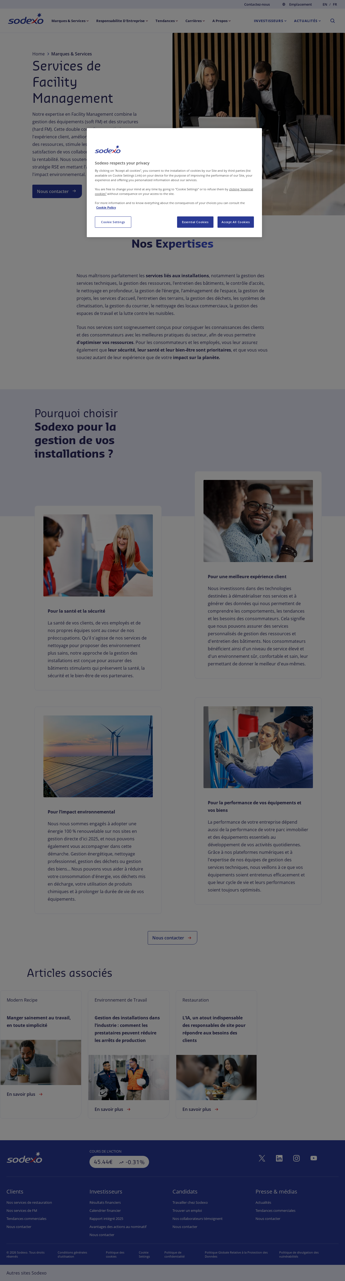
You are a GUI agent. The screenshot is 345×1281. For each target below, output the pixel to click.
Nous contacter (57, 191)
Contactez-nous (257, 4)
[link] (98, 616)
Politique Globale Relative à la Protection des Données (240, 1254)
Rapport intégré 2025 (106, 1218)
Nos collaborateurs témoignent (197, 1218)
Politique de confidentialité (179, 1254)
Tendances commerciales (26, 1218)
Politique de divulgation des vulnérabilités (300, 1254)
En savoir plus (25, 1094)
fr (335, 4)
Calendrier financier (105, 1210)
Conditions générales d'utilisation (71, 1254)
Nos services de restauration (29, 1202)
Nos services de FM (21, 1210)
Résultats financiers (105, 1202)
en (325, 4)
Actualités (263, 1202)
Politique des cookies (112, 1254)
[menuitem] (25, 19)
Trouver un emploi (187, 1210)
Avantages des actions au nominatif (117, 1226)
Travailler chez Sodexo (190, 1202)
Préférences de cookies (145, 1254)
